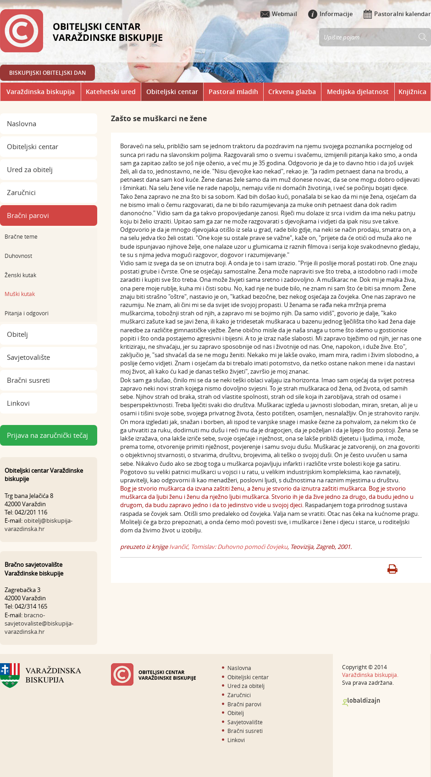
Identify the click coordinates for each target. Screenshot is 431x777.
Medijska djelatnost (358, 91)
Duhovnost (18, 255)
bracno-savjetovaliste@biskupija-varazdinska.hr (39, 623)
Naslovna (21, 123)
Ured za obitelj (30, 169)
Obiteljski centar (172, 91)
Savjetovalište (28, 357)
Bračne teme (21, 236)
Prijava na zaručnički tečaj (47, 435)
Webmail (278, 14)
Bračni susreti (28, 380)
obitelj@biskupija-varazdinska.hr (38, 524)
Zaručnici (21, 192)
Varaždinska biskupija (40, 91)
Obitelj (17, 334)
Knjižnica (412, 91)
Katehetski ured (111, 91)
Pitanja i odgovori (27, 313)
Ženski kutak (20, 275)
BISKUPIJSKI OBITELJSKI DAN (47, 73)
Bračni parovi (28, 215)
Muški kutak (20, 293)
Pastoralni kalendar (397, 14)
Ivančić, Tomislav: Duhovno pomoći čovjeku (228, 546)
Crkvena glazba (292, 91)
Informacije (330, 14)
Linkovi (18, 403)
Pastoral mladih (233, 91)
